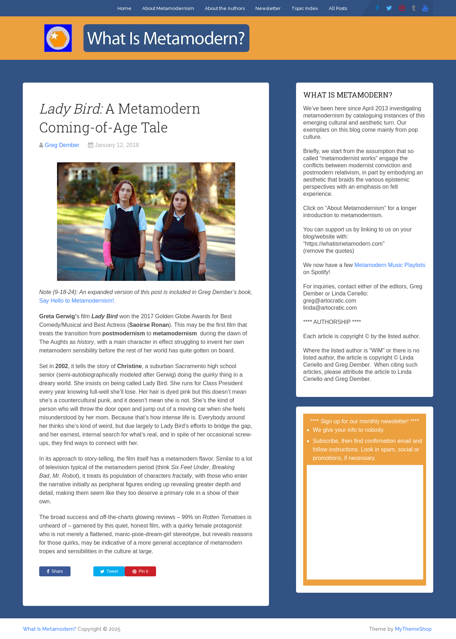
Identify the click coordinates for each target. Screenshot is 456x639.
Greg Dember (62, 145)
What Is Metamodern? (49, 629)
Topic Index (304, 8)
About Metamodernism (168, 8)
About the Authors (225, 8)
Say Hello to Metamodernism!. (77, 301)
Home (124, 8)
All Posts (338, 8)
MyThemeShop (413, 629)
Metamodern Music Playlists (389, 265)
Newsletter (268, 8)
